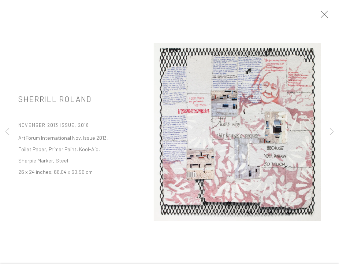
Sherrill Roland (55, 100)
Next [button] (331, 132)
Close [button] (322, 16)
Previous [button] (7, 132)
